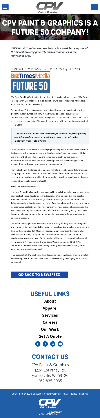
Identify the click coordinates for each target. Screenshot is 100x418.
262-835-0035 (94, 7)
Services (50, 315)
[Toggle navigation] (5, 7)
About (50, 301)
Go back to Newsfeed (39, 274)
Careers (50, 322)
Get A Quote (50, 336)
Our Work (50, 329)
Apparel (50, 308)
